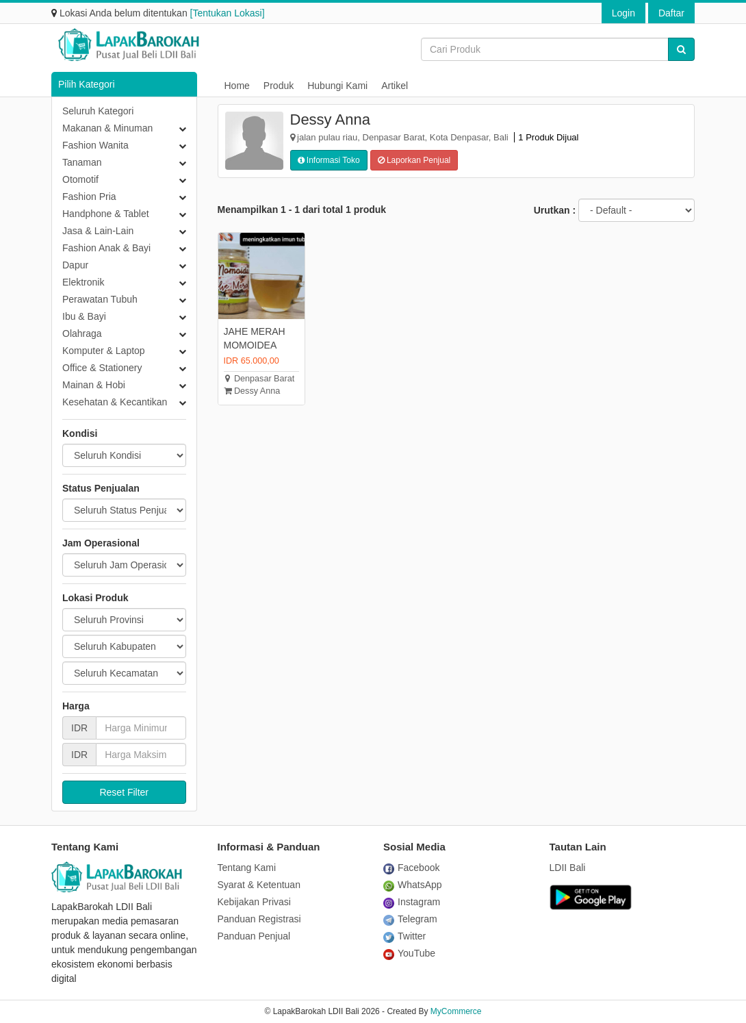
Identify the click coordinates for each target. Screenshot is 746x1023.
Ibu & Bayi (84, 316)
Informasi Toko (329, 160)
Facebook (411, 867)
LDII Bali (568, 867)
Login (623, 13)
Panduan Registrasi (259, 918)
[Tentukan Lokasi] (227, 13)
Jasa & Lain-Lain (97, 230)
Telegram (410, 918)
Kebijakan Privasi (254, 901)
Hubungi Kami (337, 85)
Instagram (411, 901)
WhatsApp (412, 884)
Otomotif (80, 179)
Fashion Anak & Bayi (106, 247)
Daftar (671, 13)
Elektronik (83, 282)
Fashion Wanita (95, 145)
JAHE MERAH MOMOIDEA (254, 338)
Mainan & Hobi (93, 384)
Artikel (394, 85)
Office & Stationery (102, 367)
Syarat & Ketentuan (259, 884)
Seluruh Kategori (97, 110)
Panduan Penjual (254, 936)
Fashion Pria (89, 196)
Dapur (75, 265)
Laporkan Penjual (414, 160)
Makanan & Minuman (107, 128)
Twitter (404, 936)
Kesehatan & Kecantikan (114, 401)
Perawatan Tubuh (100, 299)
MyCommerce (456, 1011)
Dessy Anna (252, 391)
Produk (278, 85)
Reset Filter (124, 792)
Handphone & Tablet (105, 213)
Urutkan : (555, 210)
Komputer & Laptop (103, 350)
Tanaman (82, 162)
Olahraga (82, 333)
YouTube (409, 953)
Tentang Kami (247, 867)
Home (237, 85)
